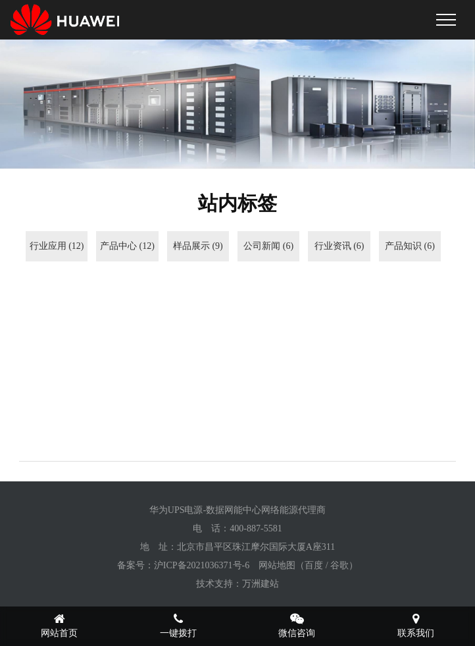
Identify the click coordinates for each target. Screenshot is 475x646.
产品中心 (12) (127, 246)
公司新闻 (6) (268, 246)
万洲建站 (260, 584)
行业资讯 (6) (339, 246)
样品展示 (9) (198, 246)
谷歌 (339, 565)
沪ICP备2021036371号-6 (201, 565)
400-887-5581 (256, 528)
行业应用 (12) (57, 246)
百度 (314, 565)
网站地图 (277, 565)
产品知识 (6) (410, 246)
